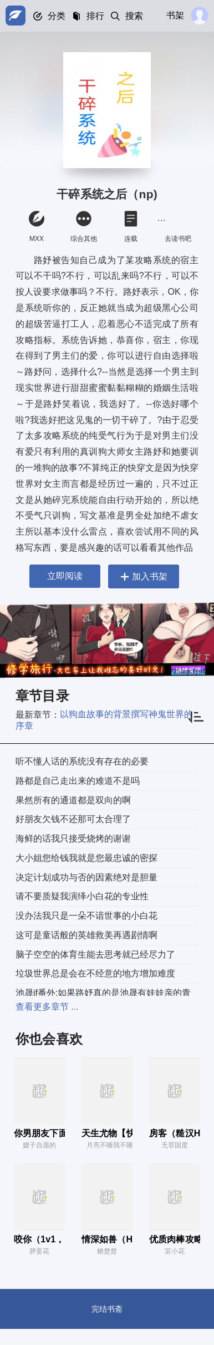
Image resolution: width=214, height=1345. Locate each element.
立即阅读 (65, 576)
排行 (95, 16)
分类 (56, 16)
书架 (175, 15)
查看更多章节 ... (47, 1006)
